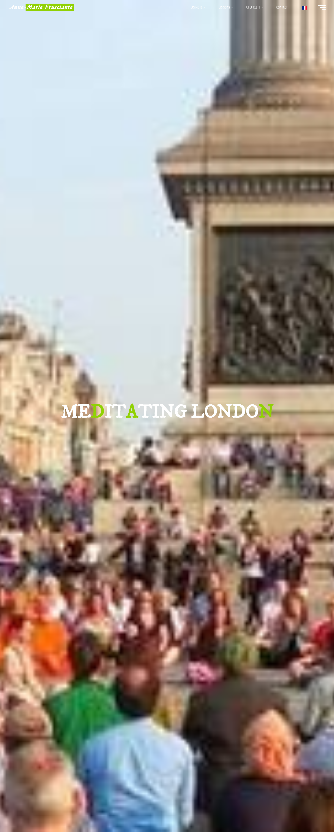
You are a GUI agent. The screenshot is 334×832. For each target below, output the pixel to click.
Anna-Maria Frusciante (41, 7)
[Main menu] (321, 7)
